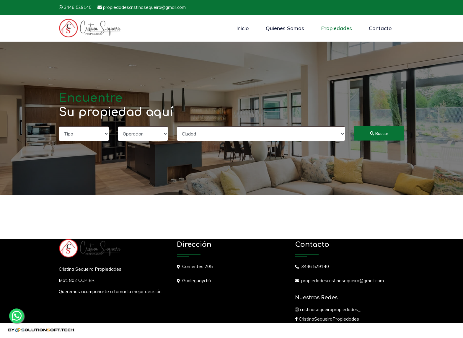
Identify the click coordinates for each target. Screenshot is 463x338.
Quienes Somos (285, 28)
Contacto (380, 28)
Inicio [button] (242, 28)
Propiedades (336, 28)
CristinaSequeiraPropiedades (327, 319)
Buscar (379, 133)
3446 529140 (75, 7)
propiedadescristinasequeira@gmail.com (141, 7)
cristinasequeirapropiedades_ (328, 309)
